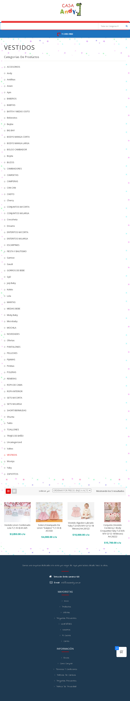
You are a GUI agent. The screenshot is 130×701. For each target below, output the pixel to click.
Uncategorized (14, 442)
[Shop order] (71, 490)
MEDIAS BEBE (13, 308)
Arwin (10, 86)
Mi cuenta (66, 635)
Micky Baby (12, 315)
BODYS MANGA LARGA (18, 143)
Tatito (10, 423)
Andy (9, 73)
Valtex (10, 448)
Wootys (11, 461)
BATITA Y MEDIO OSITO (18, 111)
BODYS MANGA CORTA (18, 136)
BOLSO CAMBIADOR (17, 149)
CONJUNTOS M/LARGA (18, 213)
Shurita (10, 416)
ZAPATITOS (12, 474)
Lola (9, 296)
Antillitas (11, 79)
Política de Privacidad (66, 686)
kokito (10, 289)
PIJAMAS (11, 359)
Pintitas (10, 366)
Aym (9, 92)
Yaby (9, 467)
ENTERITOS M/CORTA (17, 232)
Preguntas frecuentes (66, 618)
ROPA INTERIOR (15, 391)
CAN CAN (11, 187)
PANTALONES (13, 346)
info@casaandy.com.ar (71, 582)
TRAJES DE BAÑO (15, 435)
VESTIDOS (12, 454)
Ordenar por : (45, 491)
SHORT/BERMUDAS (16, 410)
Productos (66, 606)
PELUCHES (12, 353)
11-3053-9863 (67, 34)
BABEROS (12, 98)
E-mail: (54, 582)
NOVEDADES (13, 334)
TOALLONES (13, 429)
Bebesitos (12, 117)
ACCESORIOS (13, 66)
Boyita (10, 156)
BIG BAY (11, 130)
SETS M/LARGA (14, 404)
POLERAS (11, 372)
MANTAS (11, 302)
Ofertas (11, 340)
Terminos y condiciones (66, 669)
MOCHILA (11, 327)
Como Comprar (66, 663)
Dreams (11, 226)
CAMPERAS (12, 181)
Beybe (10, 124)
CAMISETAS (12, 175)
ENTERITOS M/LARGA (17, 238)
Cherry (10, 200)
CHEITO (10, 194)
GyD (9, 276)
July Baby (11, 283)
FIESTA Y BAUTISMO (17, 251)
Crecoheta (12, 219)
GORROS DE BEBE (16, 270)
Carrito (66, 641)
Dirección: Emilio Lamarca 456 (64, 576)
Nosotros (66, 629)
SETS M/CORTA (14, 397)
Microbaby (12, 321)
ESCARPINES (13, 245)
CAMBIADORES (14, 168)
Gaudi (10, 264)
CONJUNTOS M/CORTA (18, 206)
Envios (66, 657)
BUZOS (10, 162)
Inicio (66, 601)
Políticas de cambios (66, 675)
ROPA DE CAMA (14, 384)
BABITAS (11, 105)
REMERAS (12, 378)
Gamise (11, 257)
